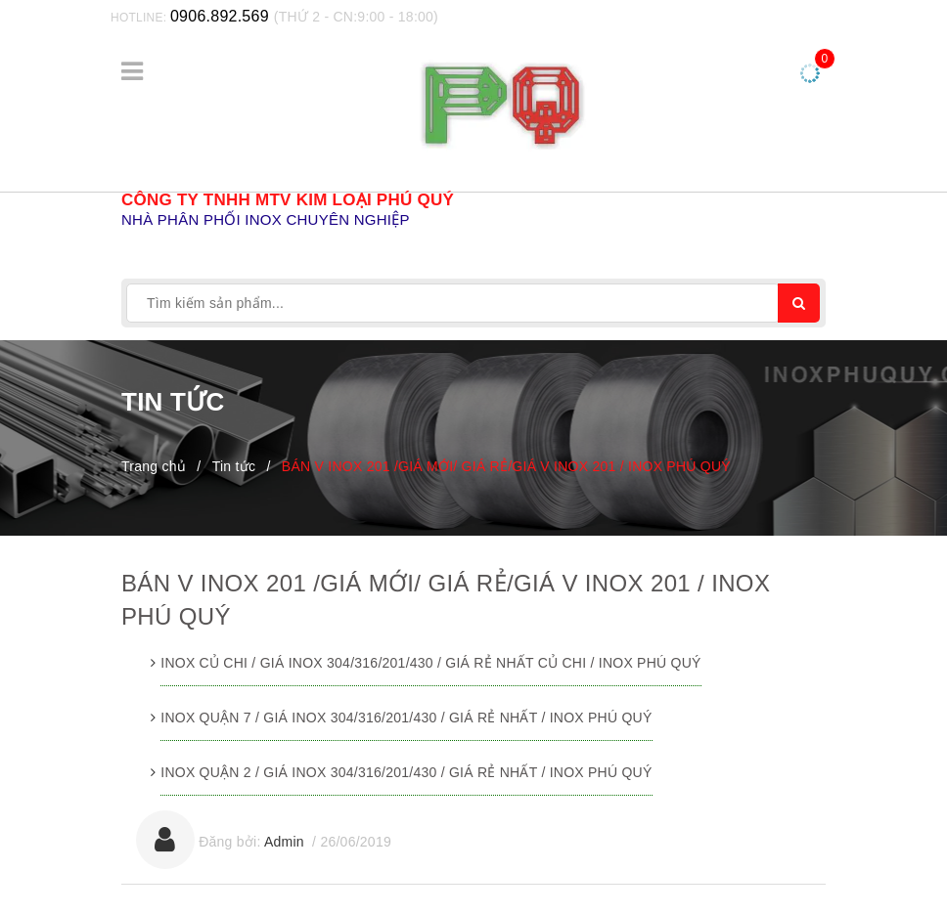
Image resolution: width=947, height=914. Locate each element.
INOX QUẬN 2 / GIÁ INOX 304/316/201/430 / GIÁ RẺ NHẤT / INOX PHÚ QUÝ (406, 772)
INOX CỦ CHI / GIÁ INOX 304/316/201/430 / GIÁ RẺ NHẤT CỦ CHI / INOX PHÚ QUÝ (430, 663)
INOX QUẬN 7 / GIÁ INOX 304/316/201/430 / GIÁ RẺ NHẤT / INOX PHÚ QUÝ (406, 717)
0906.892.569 (219, 16)
